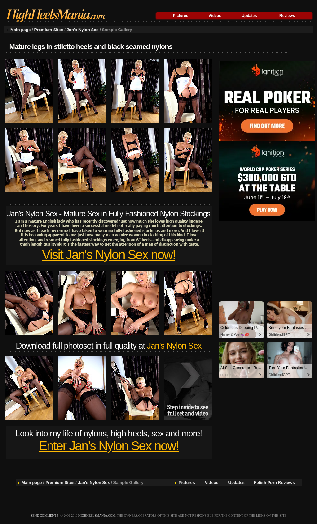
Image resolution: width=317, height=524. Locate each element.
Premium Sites (48, 29)
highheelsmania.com (96, 515)
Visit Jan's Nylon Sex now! (108, 255)
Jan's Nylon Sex (83, 29)
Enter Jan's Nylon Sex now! (109, 446)
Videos (215, 15)
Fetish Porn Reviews (274, 482)
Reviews (287, 15)
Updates (249, 15)
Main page (20, 29)
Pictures (180, 15)
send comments (44, 515)
